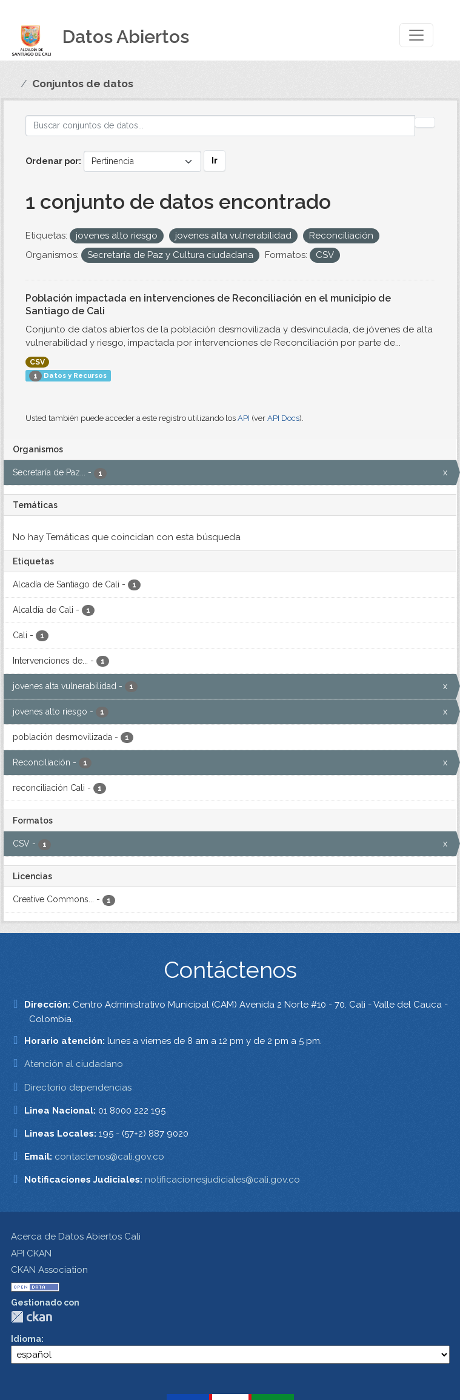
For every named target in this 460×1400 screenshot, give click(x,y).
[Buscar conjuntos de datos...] (220, 125)
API (244, 418)
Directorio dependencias (78, 1087)
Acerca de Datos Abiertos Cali (76, 1236)
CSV (37, 362)
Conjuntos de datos (82, 84)
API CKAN (31, 1253)
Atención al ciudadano (73, 1063)
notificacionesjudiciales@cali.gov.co (222, 1179)
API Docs (283, 418)
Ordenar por (52, 161)
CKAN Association (49, 1269)
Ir (215, 160)
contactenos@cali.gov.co (109, 1156)
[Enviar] (425, 122)
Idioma (26, 1339)
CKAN (31, 1316)
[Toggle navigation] (416, 35)
